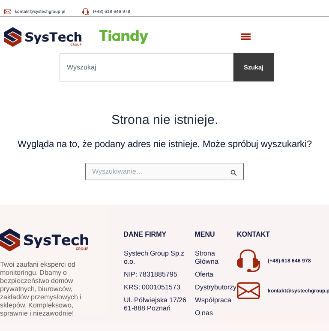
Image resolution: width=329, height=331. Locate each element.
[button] (246, 37)
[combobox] (146, 67)
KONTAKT (253, 234)
